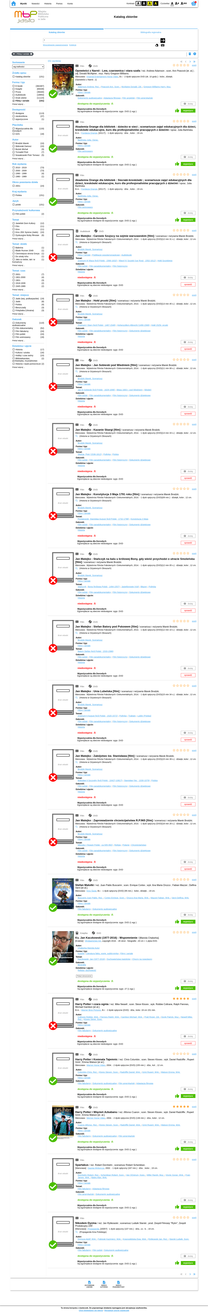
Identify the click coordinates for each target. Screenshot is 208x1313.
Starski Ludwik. (179, 1239)
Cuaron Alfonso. (88, 1125)
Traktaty (132, 716)
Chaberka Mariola (89, 948)
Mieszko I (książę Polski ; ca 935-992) (95, 845)
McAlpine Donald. (131, 87)
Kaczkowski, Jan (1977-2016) (91, 959)
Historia (47, 3)
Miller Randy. (155, 1175)
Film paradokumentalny (100, 266)
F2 (183, 3)
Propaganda (93, 1229)
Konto (70, 3)
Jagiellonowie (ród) (130, 586)
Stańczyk (82, 586)
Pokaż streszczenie (84, 976)
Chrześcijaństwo (138, 845)
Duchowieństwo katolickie (118, 959)
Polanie (125, 845)
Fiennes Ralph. (110, 1017)
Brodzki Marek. (90, 249)
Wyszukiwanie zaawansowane (55, 45)
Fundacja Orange (89, 133)
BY (155, 3)
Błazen (144, 586)
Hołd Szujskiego (165, 260)
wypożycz (188, 110)
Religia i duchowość (87, 970)
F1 (177, 3)
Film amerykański (144, 98)
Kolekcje (72, 45)
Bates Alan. (99, 1177)
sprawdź (188, 284)
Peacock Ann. (110, 87)
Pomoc (59, 3)
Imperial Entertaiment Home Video (102, 76)
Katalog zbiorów (57, 32)
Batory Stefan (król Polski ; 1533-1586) (95, 651)
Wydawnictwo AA (93, 941)
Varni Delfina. (180, 898)
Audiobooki (126, 255)
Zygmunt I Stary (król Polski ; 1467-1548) (97, 325)
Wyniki (23, 3)
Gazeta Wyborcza (96, 1168)
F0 (172, 3)
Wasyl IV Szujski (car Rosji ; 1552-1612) (137, 260)
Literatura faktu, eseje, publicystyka (102, 953)
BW (144, 3)
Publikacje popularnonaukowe (106, 255)
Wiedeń (147, 390)
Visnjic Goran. (175, 1175)
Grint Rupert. (151, 1072)
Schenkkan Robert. (113, 1175)
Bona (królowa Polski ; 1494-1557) (104, 586)
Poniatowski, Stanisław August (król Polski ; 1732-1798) (103, 519)
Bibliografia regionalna (151, 32)
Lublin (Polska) (144, 716)
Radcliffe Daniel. (130, 1072)
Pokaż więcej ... (18, 104)
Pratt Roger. (152, 1017)
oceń (194, 65)
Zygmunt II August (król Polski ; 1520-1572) (98, 716)
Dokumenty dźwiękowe (140, 331)
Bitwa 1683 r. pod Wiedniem (130, 390)
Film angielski (128, 98)
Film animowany (85, 151)
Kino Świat (91, 891)
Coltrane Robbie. (88, 1017)
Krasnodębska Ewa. (135, 1239)
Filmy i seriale (84, 92)
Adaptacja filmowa (112, 98)
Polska (115, 454)
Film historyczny (120, 266)
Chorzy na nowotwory (142, 959)
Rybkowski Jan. (158, 1239)
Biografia (82, 965)
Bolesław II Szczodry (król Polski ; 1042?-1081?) (100, 780)
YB (149, 3)
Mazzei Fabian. (160, 898)
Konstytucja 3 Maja (139, 519)
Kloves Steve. (93, 1019)
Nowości (35, 3)
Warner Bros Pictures (91, 1010)
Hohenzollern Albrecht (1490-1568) (133, 325)
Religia (117, 845)
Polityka (107, 454)
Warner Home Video (96, 1065)
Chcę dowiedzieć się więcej (91, 1310)
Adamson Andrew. (89, 87)
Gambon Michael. (132, 1017)
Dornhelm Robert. (89, 1175)
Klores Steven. (109, 1072)
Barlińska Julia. (88, 140)
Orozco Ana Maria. (138, 898)
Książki (81, 953)
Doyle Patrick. (170, 1017)
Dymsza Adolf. (87, 1239)
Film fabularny (84, 909)
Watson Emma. (170, 1072)
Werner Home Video (96, 1118)
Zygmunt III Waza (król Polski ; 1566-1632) (97, 260)
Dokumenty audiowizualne (90, 98)
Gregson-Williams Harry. (157, 87)
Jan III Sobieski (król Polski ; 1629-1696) (96, 390)
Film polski (83, 266)
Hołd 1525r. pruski (159, 325)
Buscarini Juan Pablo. (90, 898)
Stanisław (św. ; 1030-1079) (137, 780)
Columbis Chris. (88, 1072)
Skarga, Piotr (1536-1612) (90, 454)
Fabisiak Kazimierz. (110, 1239)
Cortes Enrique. (114, 898)
